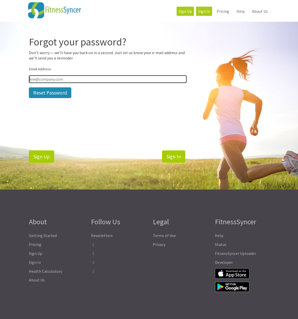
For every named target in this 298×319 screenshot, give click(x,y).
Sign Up (185, 11)
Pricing (223, 11)
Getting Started (43, 235)
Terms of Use (164, 235)
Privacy (159, 244)
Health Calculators (45, 271)
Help (240, 11)
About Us (260, 11)
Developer (224, 262)
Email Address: (40, 69)
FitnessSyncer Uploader (235, 253)
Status (220, 244)
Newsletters (102, 235)
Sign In (204, 11)
